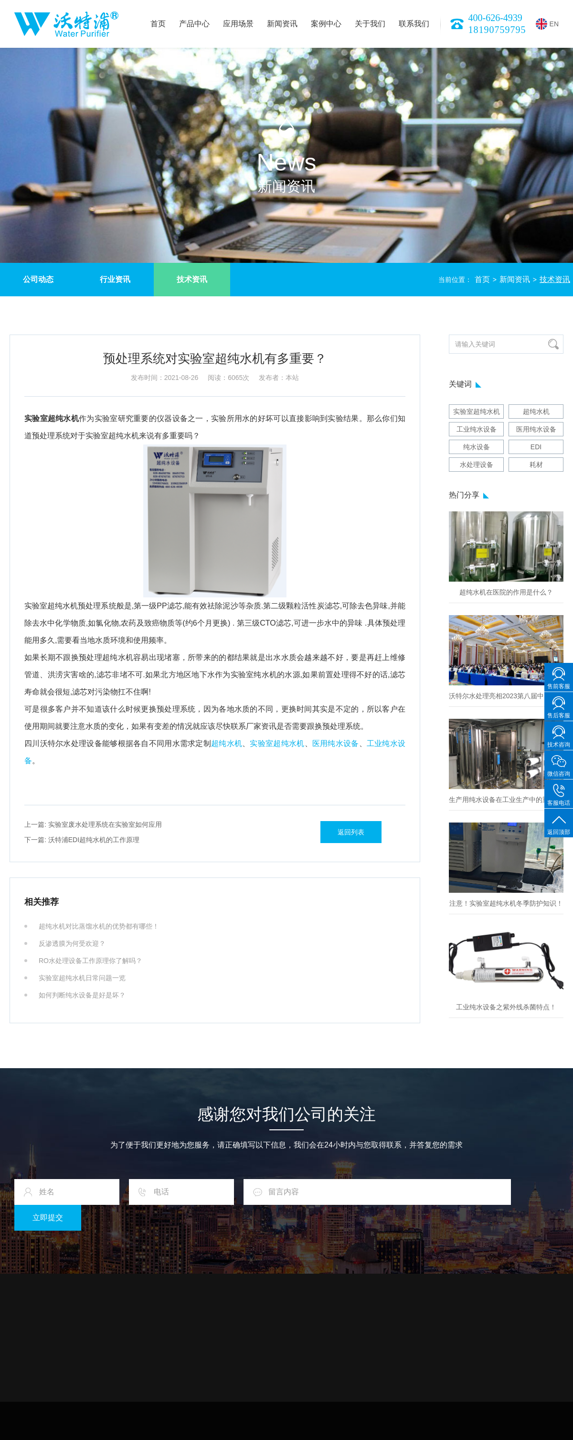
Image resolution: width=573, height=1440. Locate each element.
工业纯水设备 (476, 429)
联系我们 (414, 24)
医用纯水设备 (335, 743)
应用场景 (238, 24)
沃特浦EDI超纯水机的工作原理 (81, 840)
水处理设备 (476, 464)
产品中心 (194, 24)
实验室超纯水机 (277, 743)
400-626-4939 (495, 17)
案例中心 (326, 24)
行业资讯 (115, 279)
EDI (536, 447)
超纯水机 (226, 743)
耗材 (536, 464)
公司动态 (38, 279)
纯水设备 (476, 447)
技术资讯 (192, 279)
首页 (158, 24)
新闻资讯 (282, 24)
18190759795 (497, 29)
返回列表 (351, 832)
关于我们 (370, 24)
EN (547, 24)
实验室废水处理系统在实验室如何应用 (93, 824)
